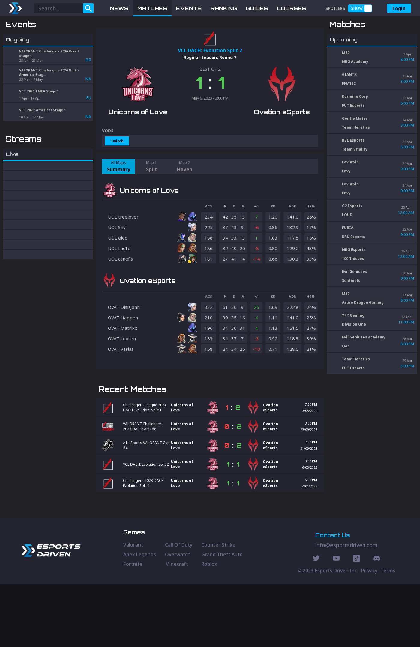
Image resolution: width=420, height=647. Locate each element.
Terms (387, 633)
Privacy (369, 633)
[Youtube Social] (336, 621)
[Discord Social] (356, 621)
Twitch (117, 172)
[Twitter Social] (316, 621)
